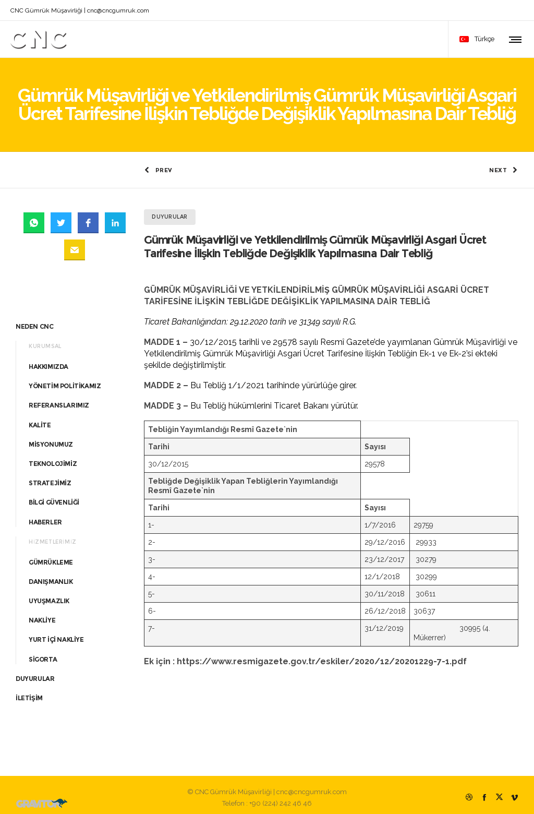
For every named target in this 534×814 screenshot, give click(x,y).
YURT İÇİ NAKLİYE (56, 634)
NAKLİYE (42, 615)
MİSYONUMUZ (51, 438)
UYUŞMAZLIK (49, 595)
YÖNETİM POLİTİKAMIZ (65, 380)
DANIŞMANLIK (51, 576)
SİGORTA (43, 653)
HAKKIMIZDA (48, 361)
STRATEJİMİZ (50, 477)
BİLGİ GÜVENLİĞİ (54, 497)
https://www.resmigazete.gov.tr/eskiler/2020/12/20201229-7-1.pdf (322, 656)
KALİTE (40, 419)
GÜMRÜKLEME (51, 556)
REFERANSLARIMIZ (59, 400)
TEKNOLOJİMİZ (53, 458)
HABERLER (45, 516)
